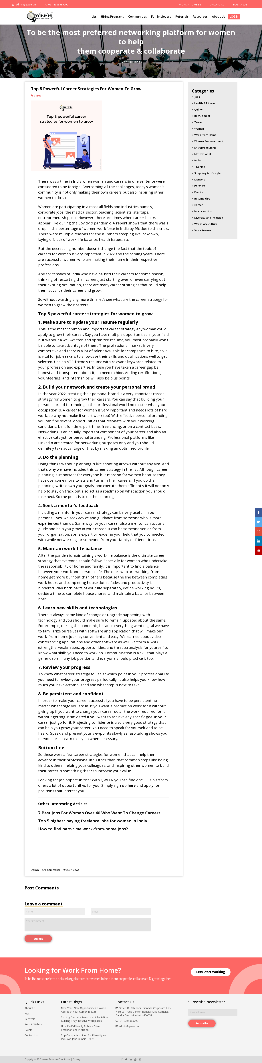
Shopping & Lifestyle (207, 173)
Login (233, 17)
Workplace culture (205, 224)
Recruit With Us (34, 1024)
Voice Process (202, 230)
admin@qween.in (24, 4)
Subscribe (202, 1023)
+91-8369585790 (56, 4)
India (197, 160)
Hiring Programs (112, 17)
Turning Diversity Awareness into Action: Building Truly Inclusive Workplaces (84, 1018)
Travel (198, 122)
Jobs (94, 17)
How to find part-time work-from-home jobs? (83, 829)
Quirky (198, 109)
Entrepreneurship (205, 147)
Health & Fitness (204, 103)
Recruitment (202, 116)
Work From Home (205, 135)
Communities (137, 17)
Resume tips (202, 198)
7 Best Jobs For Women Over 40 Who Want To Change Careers (99, 813)
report (121, 223)
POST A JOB (240, 4)
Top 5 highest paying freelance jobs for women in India (92, 821)
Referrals (181, 17)
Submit (38, 938)
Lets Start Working (210, 972)
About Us (218, 17)
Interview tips (203, 211)
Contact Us (31, 1035)
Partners (199, 186)
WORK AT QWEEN (190, 4)
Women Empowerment (208, 141)
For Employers (161, 17)
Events (198, 192)
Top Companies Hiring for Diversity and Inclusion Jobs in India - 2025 (84, 1037)
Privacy (77, 1059)
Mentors (199, 179)
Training (199, 166)
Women (199, 128)
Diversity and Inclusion (208, 217)
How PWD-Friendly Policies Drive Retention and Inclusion (80, 1028)
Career (198, 205)
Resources (200, 17)
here (132, 785)
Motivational (202, 154)
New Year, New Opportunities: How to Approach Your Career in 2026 (83, 1009)
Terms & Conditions (59, 1059)
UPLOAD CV (217, 4)
